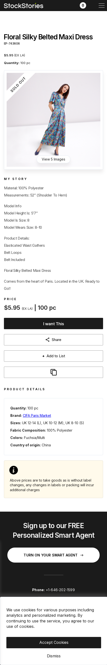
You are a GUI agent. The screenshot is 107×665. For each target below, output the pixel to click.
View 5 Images (53, 159)
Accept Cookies (53, 642)
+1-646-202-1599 (60, 590)
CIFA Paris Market (37, 415)
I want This (53, 323)
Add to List (53, 355)
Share (56, 339)
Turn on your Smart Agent (53, 555)
